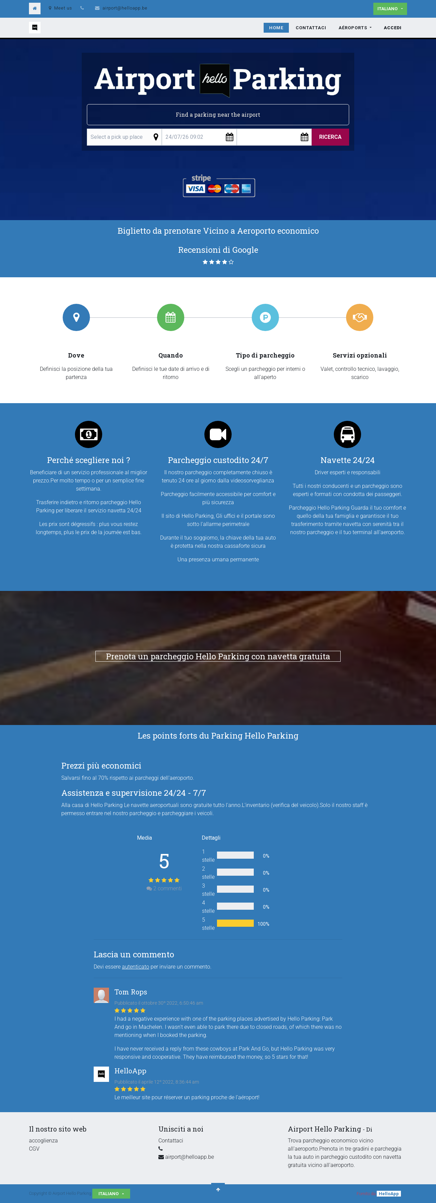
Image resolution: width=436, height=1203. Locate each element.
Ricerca (330, 137)
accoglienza (43, 1140)
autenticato (135, 966)
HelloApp (389, 1193)
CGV (34, 1149)
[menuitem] (276, 28)
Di (369, 1129)
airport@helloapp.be (125, 8)
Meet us (60, 8)
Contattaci (170, 1140)
